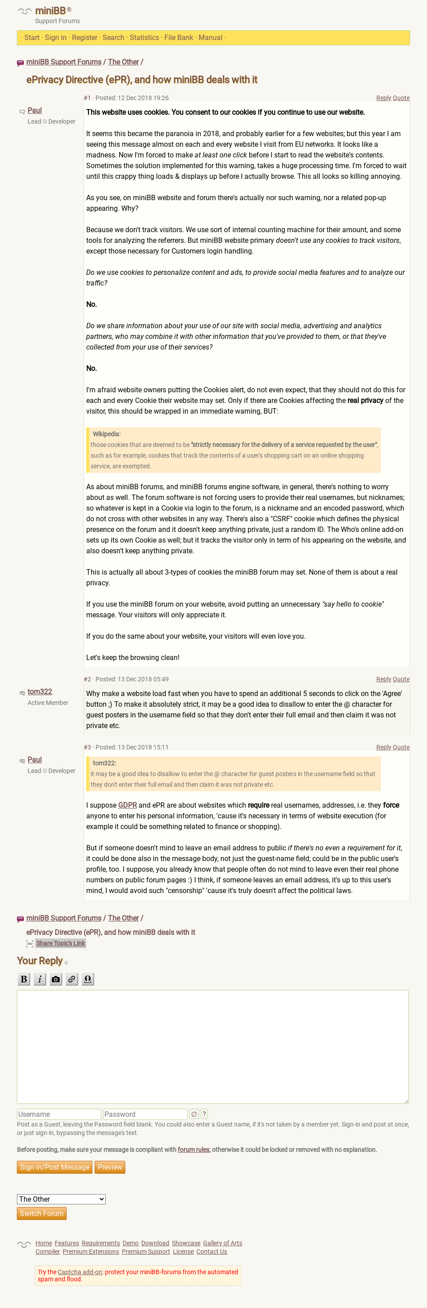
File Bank (178, 37)
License (183, 1251)
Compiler (48, 1251)
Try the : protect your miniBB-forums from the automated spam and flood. (138, 1275)
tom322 (40, 692)
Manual (211, 37)
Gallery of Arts (222, 1243)
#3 (87, 747)
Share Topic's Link (60, 943)
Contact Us (211, 1251)
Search (113, 37)
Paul (35, 110)
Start (32, 37)
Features (67, 1243)
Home (44, 1243)
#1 (87, 97)
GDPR (127, 805)
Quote (401, 97)
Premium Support (146, 1251)
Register (84, 37)
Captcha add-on (80, 1272)
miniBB (50, 10)
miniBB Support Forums (63, 62)
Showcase (186, 1243)
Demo (131, 1243)
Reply (383, 97)
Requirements (101, 1243)
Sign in (56, 37)
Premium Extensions (91, 1251)
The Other (123, 62)
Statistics (144, 37)
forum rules (193, 1149)
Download (155, 1243)
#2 (87, 679)
